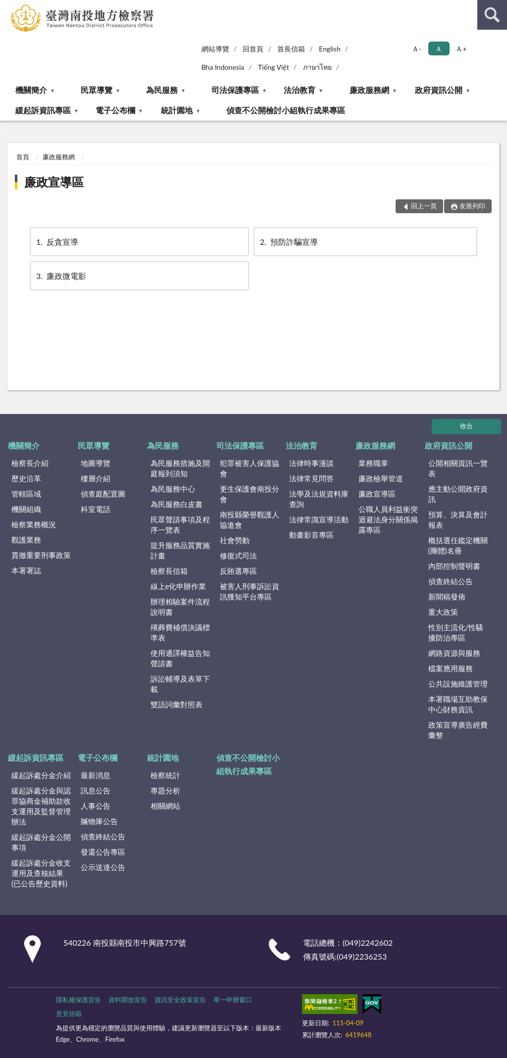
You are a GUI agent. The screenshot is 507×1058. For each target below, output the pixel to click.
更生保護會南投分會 (249, 494)
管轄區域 (26, 493)
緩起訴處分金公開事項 (41, 842)
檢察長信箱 (169, 570)
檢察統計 (165, 775)
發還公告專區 (103, 851)
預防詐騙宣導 (288, 241)
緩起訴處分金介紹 (41, 775)
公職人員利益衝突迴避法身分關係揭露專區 (388, 519)
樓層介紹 (95, 478)
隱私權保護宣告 (78, 1000)
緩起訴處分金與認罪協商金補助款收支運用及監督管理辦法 (41, 806)
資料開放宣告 (127, 1000)
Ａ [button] (438, 49)
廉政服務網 (369, 89)
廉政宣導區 (54, 182)
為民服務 (162, 89)
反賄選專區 (238, 570)
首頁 (22, 157)
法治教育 (299, 89)
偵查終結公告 (450, 581)
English (330, 49)
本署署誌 (26, 570)
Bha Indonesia (223, 67)
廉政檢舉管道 (380, 478)
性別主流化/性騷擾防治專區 (456, 632)
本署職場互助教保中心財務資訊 (458, 704)
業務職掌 (373, 463)
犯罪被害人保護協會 (249, 468)
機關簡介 (31, 89)
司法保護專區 (235, 89)
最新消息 (95, 775)
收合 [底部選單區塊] (466, 426)
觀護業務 (26, 539)
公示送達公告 (103, 867)
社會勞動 (235, 540)
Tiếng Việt (273, 67)
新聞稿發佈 (446, 596)
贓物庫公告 (99, 821)
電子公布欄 (115, 110)
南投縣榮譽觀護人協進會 (249, 519)
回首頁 (253, 49)
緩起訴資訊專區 (43, 110)
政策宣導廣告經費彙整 (458, 729)
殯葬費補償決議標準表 (180, 632)
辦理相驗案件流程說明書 (180, 606)
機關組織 (26, 509)
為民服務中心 (173, 488)
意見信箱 (69, 1013)
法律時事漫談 (311, 463)
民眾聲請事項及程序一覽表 (180, 524)
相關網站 (165, 805)
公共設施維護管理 (458, 683)
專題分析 (165, 790)
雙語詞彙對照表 (177, 704)
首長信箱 (291, 49)
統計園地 (177, 110)
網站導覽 (215, 49)
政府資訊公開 (438, 89)
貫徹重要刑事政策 (41, 555)
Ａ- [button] (416, 49)
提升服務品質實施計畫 (180, 550)
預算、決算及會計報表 (458, 519)
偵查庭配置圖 (103, 493)
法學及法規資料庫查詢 (319, 498)
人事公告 (95, 805)
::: (7, 7)
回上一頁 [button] (424, 206)
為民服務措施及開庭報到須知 (180, 468)
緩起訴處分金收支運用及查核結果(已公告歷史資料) (41, 873)
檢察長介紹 (30, 463)
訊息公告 (95, 790)
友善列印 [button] (472, 206)
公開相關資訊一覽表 (458, 468)
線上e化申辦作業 (178, 586)
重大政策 (443, 611)
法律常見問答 (311, 478)
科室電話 (95, 509)
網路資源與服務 (454, 652)
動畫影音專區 (311, 534)
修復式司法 (238, 555)
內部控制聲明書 (454, 565)
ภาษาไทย (317, 67)
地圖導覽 (95, 463)
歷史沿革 (26, 478)
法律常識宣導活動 (319, 519)
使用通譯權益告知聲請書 (180, 658)
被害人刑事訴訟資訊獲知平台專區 (249, 591)
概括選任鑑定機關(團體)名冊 (458, 545)
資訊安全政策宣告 (180, 1000)
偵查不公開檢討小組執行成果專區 (285, 110)
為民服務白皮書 (177, 504)
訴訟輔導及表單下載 (180, 683)
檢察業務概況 (33, 524)
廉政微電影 (60, 275)
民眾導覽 (96, 89)
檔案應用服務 (450, 668)
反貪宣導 (56, 241)
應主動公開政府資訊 (458, 494)
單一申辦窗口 (232, 1000)
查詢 (492, 15)
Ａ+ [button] (461, 49)
